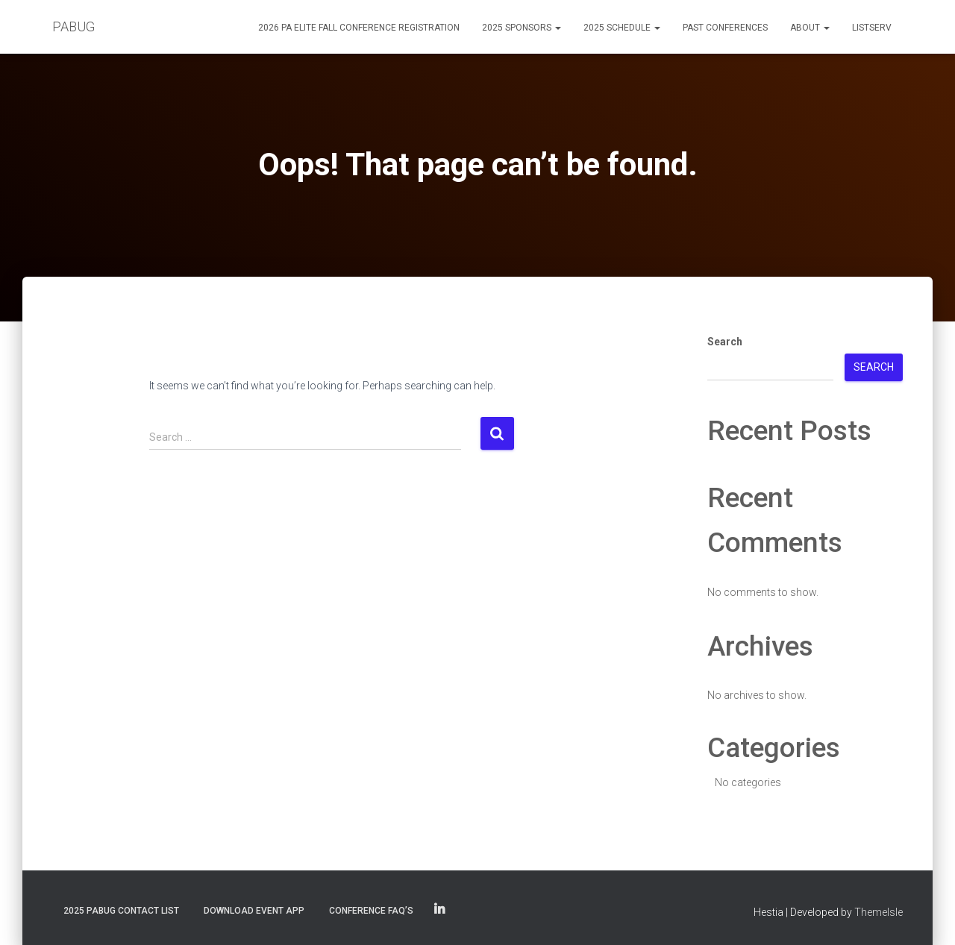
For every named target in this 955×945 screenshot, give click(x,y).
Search (724, 342)
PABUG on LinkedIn (439, 910)
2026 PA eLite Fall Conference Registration (359, 27)
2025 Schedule (621, 27)
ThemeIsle (878, 912)
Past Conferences (725, 27)
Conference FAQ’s (371, 910)
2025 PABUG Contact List (121, 910)
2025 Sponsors (521, 27)
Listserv (872, 27)
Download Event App (254, 910)
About (810, 27)
